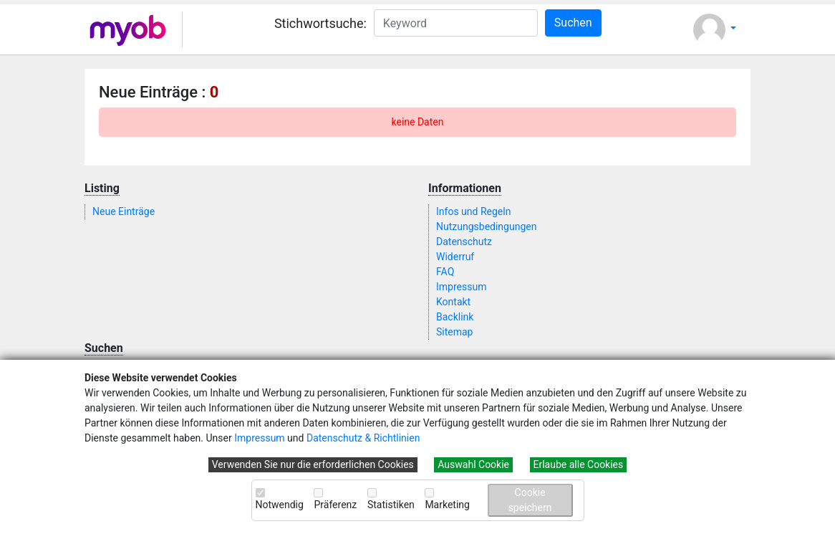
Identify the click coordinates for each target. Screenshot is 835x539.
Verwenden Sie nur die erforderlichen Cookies (313, 464)
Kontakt (453, 301)
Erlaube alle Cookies (579, 464)
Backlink (454, 317)
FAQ (445, 271)
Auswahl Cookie (473, 464)
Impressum (259, 438)
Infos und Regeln (473, 211)
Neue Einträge (123, 211)
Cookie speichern (530, 500)
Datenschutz (464, 241)
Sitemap (454, 332)
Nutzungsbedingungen (486, 226)
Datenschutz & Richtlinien (363, 438)
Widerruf (455, 256)
